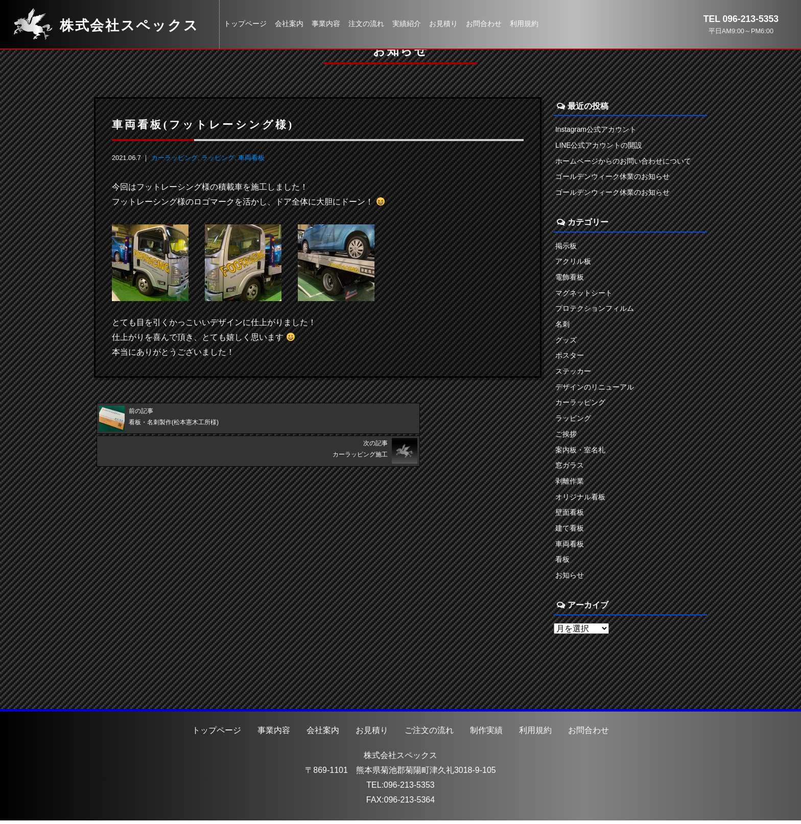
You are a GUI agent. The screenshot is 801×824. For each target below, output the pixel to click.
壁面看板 (569, 515)
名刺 (562, 325)
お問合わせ (484, 23)
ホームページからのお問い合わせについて (623, 161)
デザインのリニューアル (594, 388)
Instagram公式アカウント (596, 129)
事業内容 (326, 23)
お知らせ (569, 578)
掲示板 (566, 246)
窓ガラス (569, 468)
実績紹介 (406, 23)
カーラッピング (174, 158)
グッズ (566, 341)
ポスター (569, 357)
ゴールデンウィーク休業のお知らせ (612, 177)
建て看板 (569, 531)
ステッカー (573, 373)
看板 (562, 562)
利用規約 (524, 23)
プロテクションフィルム (594, 309)
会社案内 (289, 23)
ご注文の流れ (429, 733)
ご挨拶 (566, 436)
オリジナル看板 (580, 499)
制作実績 (486, 733)
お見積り (443, 23)
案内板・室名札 (580, 452)
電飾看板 (569, 278)
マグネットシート (583, 294)
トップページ (245, 23)
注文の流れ (366, 23)
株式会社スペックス (400, 758)
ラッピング (217, 158)
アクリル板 (573, 262)
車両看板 (251, 158)
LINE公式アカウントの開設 (599, 145)
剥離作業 (569, 483)
